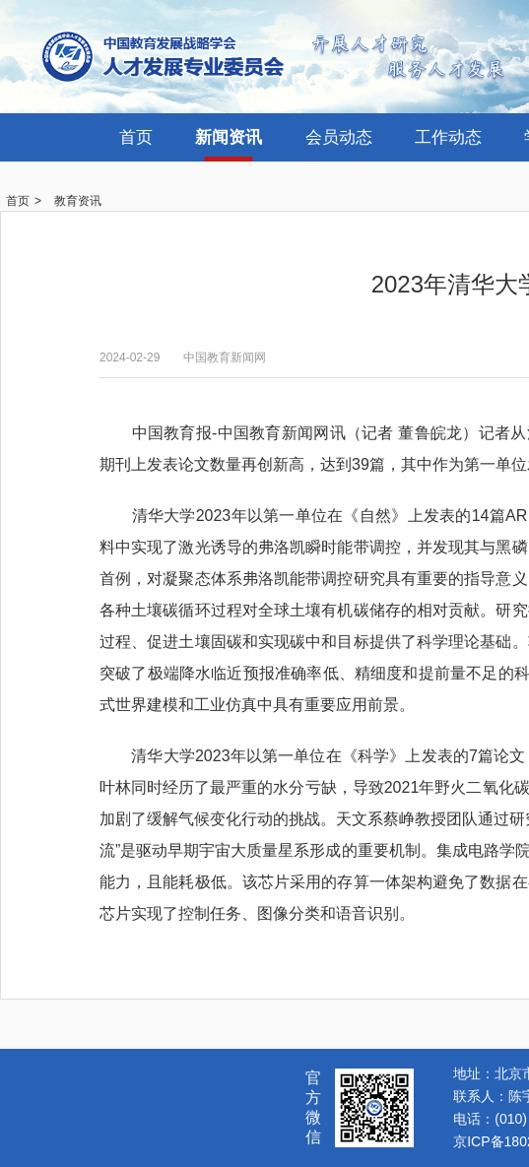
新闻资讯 (228, 137)
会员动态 (338, 137)
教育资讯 (77, 201)
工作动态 (448, 137)
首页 (136, 137)
